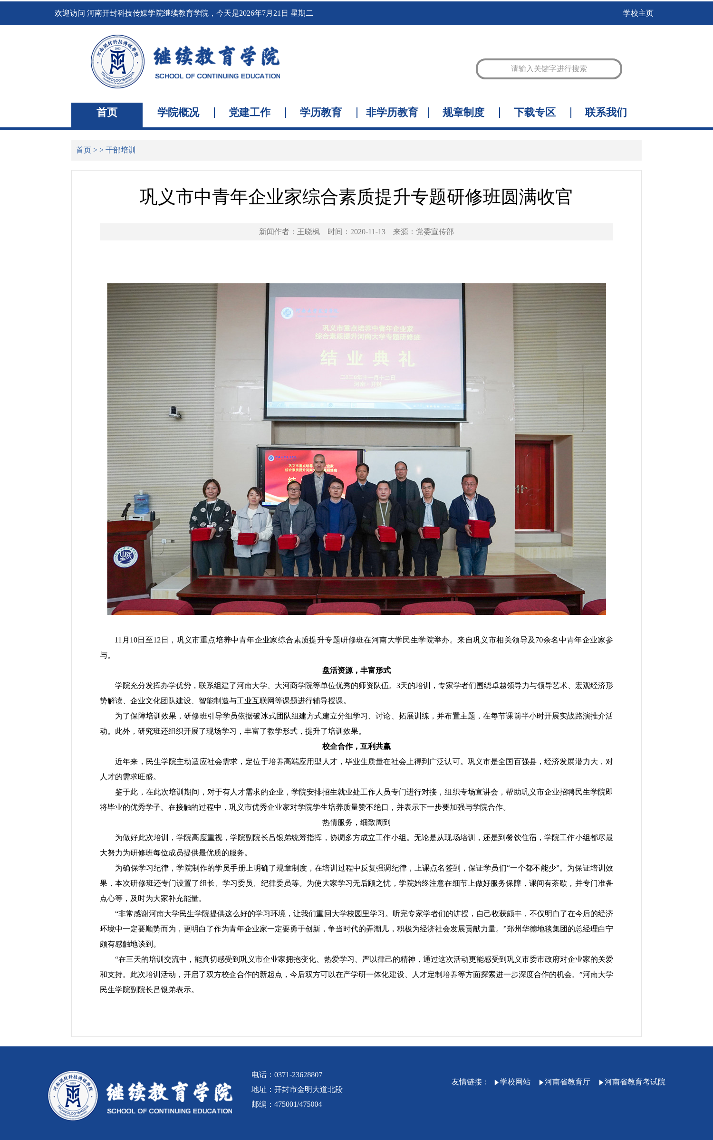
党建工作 (249, 112)
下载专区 (535, 112)
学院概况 (178, 112)
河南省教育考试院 (631, 1082)
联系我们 (606, 112)
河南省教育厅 (564, 1082)
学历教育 (321, 112)
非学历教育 (392, 112)
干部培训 (121, 150)
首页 (106, 112)
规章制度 (463, 112)
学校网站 (511, 1082)
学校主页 (638, 13)
